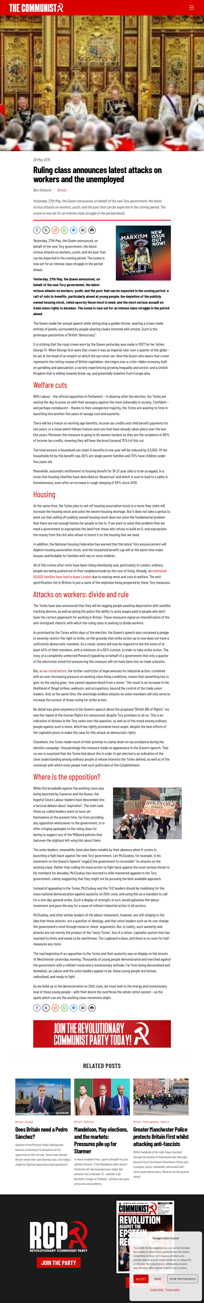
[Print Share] (92, 230)
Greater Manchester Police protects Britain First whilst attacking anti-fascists (161, 1136)
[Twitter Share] (46, 230)
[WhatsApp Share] (64, 230)
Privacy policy (173, 1289)
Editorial (89, 1121)
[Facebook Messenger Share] (73, 230)
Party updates (151, 1121)
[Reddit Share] (55, 230)
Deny (158, 1279)
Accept (141, 1279)
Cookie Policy (157, 1289)
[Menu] (192, 7)
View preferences (183, 1279)
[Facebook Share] (37, 230)
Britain (62, 190)
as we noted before (53, 671)
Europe (29, 1121)
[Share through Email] (82, 230)
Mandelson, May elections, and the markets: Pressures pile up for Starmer (101, 1140)
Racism (165, 1121)
